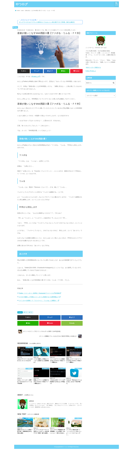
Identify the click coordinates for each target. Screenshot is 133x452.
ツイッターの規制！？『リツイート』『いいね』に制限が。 (38, 300)
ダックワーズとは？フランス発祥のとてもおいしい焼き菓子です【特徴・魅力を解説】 (47, 22)
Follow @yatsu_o (91, 71)
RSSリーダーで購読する (93, 67)
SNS (26, 312)
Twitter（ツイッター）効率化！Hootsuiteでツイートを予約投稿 (39, 293)
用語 (31, 312)
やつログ (22, 4)
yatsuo (31, 401)
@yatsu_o (35, 76)
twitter (20, 312)
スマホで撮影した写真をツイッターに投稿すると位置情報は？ (39, 297)
